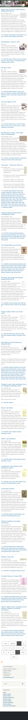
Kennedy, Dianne (14, 373)
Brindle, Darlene (13, 368)
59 (4, 652)
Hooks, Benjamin (8, 270)
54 (5, 647)
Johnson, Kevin (7, 373)
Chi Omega (11, 302)
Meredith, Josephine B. (12, 335)
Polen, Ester (11, 236)
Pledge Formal (23, 93)
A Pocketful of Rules (7, 489)
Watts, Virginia (16, 549)
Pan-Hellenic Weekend (20, 60)
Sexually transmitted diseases (14, 601)
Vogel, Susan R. (13, 238)
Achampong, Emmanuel (14, 367)
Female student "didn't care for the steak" (12, 312)
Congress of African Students (19, 267)
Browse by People (7, 694)
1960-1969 (6, 402)
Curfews (10, 431)
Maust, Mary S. (20, 195)
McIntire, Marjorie (5, 197)
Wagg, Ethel (17, 205)
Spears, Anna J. (22, 204)
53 (24, 643)
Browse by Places (7, 695)
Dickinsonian (4, 159)
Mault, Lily (14, 195)
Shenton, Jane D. (7, 204)
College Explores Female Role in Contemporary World (11, 213)
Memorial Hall (4, 375)
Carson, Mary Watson (5, 234)
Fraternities (3, 194)
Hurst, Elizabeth (9, 548)
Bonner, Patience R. (18, 265)
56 (14, 647)
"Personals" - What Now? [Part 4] (11, 165)
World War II (20, 36)
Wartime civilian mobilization (10, 36)
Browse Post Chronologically (9, 705)
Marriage (9, 195)
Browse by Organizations (8, 697)
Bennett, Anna (21, 630)
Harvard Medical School (6, 598)
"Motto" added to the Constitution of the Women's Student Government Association (13, 608)
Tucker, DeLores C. (5, 238)
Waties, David (9, 378)
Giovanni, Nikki (4, 372)
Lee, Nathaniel (22, 373)
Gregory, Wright (18, 372)
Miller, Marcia (12, 197)
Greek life (20, 59)
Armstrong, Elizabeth (13, 630)
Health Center (15, 598)
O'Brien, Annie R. (23, 199)
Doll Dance (14, 59)
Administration (12, 333)
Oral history (19, 335)
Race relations (12, 377)
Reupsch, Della (9, 633)
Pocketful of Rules (17, 514)
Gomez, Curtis (11, 372)
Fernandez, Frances (11, 268)
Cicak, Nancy (23, 596)
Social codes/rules (17, 459)
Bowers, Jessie (20, 190)
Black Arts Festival (9, 265)
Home (4, 692)
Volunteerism (20, 94)
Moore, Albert (11, 375)
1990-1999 (6, 596)
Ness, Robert (17, 375)
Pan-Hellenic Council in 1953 (10, 42)
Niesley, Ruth (15, 199)
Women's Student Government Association (10, 522)
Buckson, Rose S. (12, 546)
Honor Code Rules (7, 408)
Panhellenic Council (5, 62)
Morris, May (18, 197)
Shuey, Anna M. (15, 204)
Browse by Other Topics (8, 702)
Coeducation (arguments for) (15, 157)
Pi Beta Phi (3, 200)
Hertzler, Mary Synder (18, 302)
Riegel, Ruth (16, 548)
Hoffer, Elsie (15, 194)
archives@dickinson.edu (8, 677)
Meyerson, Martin (11, 159)
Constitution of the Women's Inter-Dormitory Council (12, 467)
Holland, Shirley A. (10, 60)
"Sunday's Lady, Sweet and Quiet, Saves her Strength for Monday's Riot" (13, 385)
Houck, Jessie (22, 194)
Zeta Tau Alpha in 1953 (8, 102)
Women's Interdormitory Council (13, 483)
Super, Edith (11, 205)
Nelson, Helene (9, 199)
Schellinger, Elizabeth (5, 202)
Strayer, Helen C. (4, 205)
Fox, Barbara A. (8, 93)
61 (13, 652)
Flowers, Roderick (22, 370)
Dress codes (15, 481)
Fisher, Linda (18, 268)
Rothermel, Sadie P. (18, 200)
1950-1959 (6, 59)
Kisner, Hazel (4, 195)
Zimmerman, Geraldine (7, 207)
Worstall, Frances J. (16, 551)
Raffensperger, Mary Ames (19, 236)
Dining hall (17, 333)
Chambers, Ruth (20, 546)
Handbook (11, 402)
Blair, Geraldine (4, 632)
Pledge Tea (3, 94)
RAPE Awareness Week (7, 599)
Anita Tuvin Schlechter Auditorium (16, 233)
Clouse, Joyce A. (20, 91)
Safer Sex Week (16, 599)
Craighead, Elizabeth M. (6, 192)
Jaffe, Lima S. (23, 234)
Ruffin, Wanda (18, 377)
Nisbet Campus (18, 159)
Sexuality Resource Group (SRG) (11, 576)
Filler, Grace (20, 192)
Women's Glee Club (7, 557)
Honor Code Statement (8, 439)
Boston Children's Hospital (14, 596)
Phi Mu (18, 93)
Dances (10, 59)
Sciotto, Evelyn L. (17, 125)
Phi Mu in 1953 (6, 68)
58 (24, 647)
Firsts (18, 234)
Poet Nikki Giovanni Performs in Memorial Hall (11, 343)
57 (19, 647)
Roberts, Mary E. (10, 200)
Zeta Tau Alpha (10, 127)
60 (9, 652)
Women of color (17, 272)
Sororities (12, 62)
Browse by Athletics (7, 700)
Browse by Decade (7, 704)
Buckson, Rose (11, 632)
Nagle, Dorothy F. (20, 34)
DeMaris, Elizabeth (19, 632)
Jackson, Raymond (16, 270)
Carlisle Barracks (12, 34)
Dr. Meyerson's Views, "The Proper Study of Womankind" (12, 133)
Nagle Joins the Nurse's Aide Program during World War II (13, 10)
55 (10, 647)
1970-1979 (6, 157)
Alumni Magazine (12, 190)
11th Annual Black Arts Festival (11, 245)
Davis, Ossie (3, 268)
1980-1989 (6, 263)
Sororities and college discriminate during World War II (12, 278)
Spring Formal (14, 94)
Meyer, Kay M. (9, 125)
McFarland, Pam (4, 236)
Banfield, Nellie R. (13, 91)
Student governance (8, 549)
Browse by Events (7, 699)
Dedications (23, 157)
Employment (14, 192)
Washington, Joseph (9, 272)
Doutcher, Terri (8, 370)
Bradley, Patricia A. (13, 123)
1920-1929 (6, 190)
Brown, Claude (9, 267)
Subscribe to (1, 661)
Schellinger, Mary (14, 202)
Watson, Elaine (15, 378)
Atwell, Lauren (22, 367)
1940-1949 (6, 34)
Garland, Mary (9, 194)
